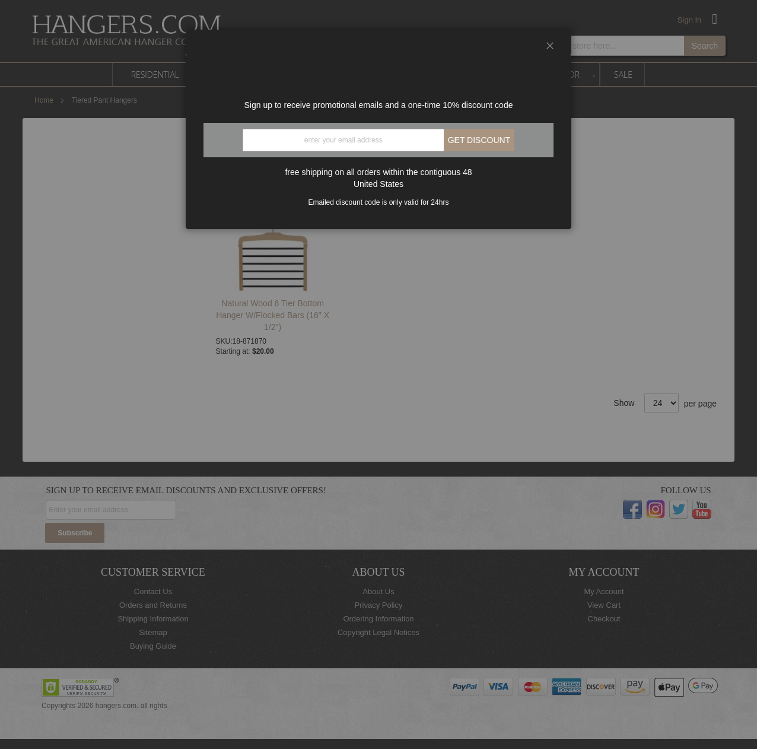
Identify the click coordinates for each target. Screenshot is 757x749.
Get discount (479, 140)
